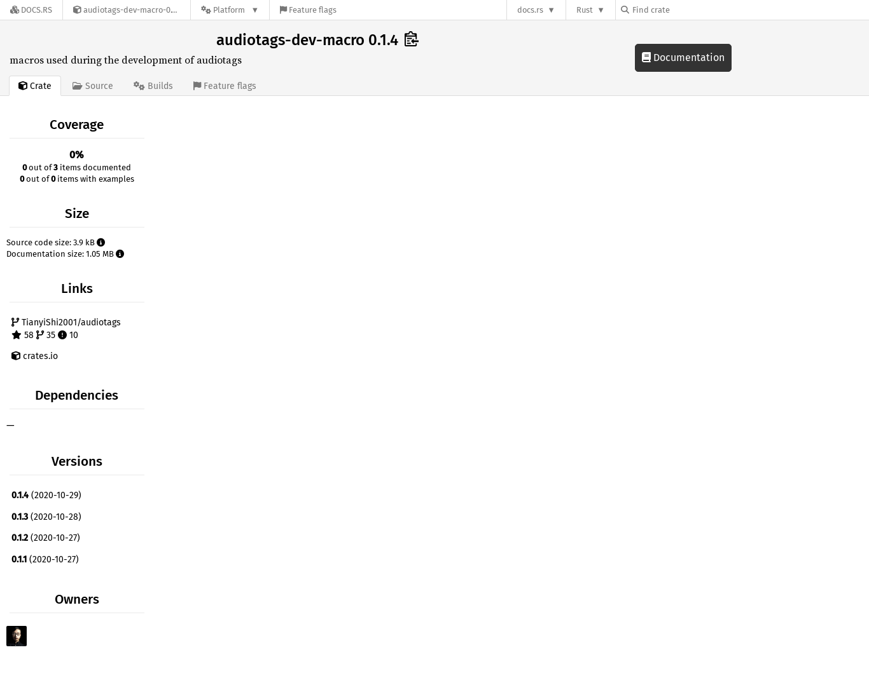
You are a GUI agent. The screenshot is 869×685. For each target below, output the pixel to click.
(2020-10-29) (46, 495)
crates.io (34, 356)
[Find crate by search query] (684, 10)
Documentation (683, 57)
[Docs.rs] (31, 10)
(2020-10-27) (45, 537)
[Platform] (230, 10)
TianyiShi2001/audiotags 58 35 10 (66, 329)
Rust (584, 10)
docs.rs (530, 10)
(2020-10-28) (46, 517)
